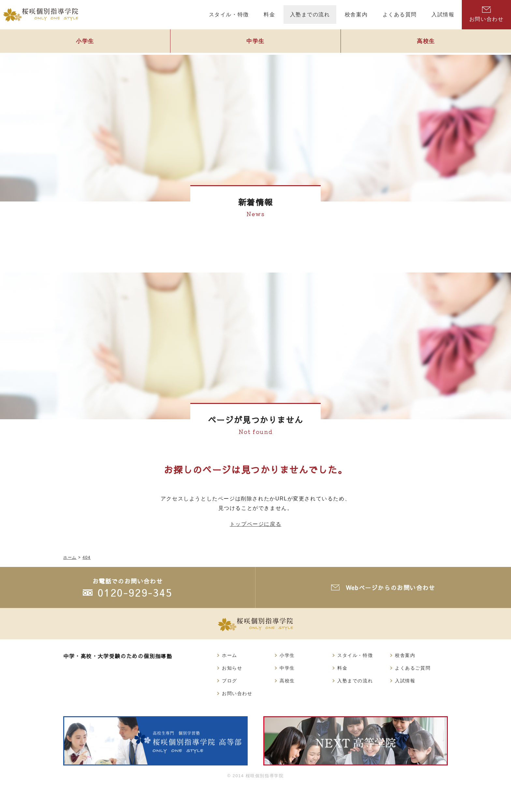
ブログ (229, 680)
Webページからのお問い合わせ (390, 588)
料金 (342, 668)
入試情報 (405, 680)
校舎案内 (405, 655)
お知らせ (232, 668)
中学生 (255, 41)
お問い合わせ (486, 14)
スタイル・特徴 (355, 655)
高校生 (426, 41)
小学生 (85, 41)
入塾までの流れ (355, 680)
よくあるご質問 (413, 668)
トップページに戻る (255, 524)
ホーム (229, 655)
